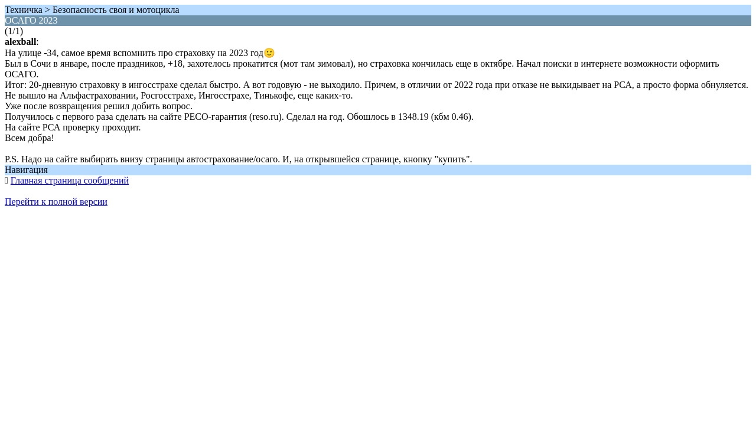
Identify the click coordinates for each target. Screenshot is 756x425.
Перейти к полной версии (56, 202)
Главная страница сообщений (70, 180)
